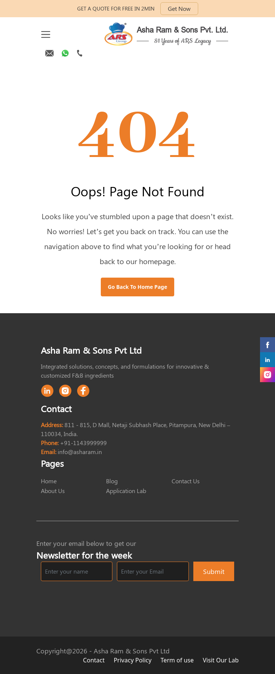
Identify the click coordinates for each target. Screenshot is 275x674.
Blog (112, 481)
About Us (53, 491)
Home (49, 481)
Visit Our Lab (221, 660)
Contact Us (186, 481)
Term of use (178, 660)
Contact (94, 660)
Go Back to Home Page (137, 286)
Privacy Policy (133, 660)
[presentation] (177, 600)
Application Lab (126, 491)
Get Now (179, 8)
